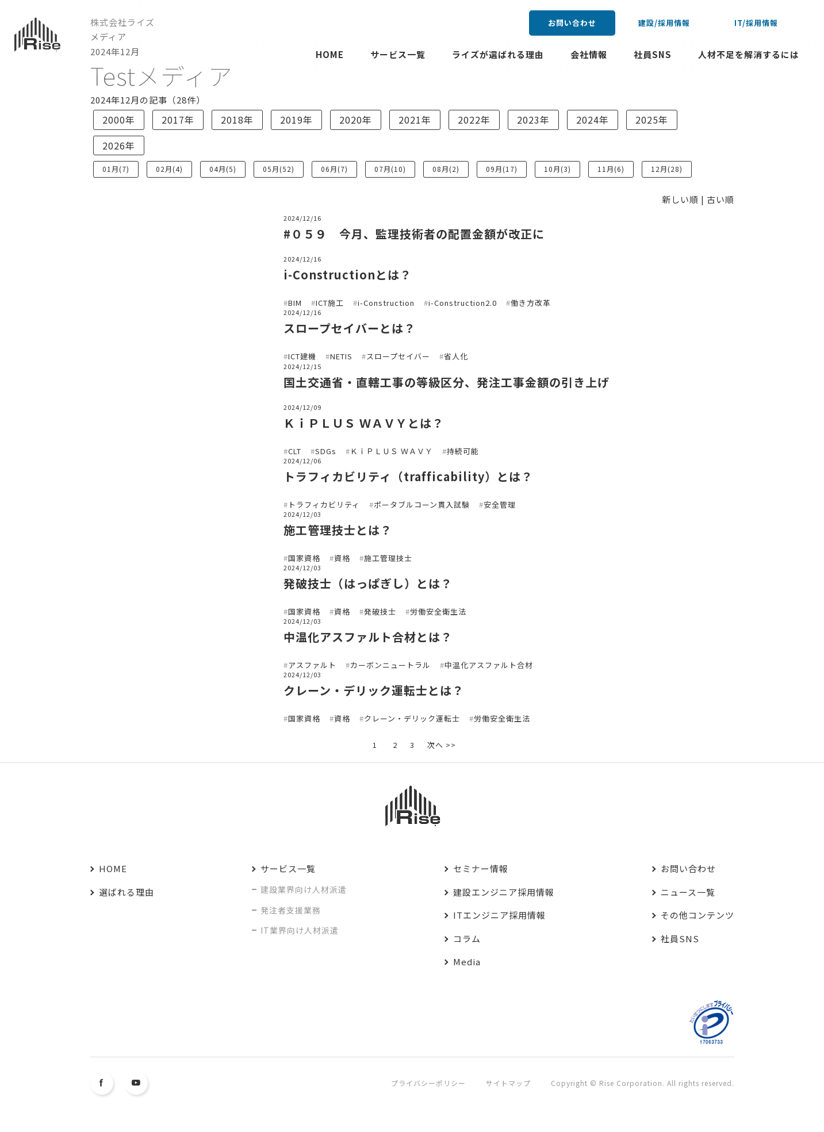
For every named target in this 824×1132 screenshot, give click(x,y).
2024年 (592, 119)
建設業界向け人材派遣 (303, 889)
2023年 (533, 119)
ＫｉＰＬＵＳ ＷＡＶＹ (391, 451)
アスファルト (312, 664)
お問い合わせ (572, 22)
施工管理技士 (388, 557)
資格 (342, 557)
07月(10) (390, 169)
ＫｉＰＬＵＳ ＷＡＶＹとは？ (363, 423)
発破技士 (380, 611)
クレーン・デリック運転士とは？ (373, 690)
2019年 (296, 119)
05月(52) (278, 169)
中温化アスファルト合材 (488, 664)
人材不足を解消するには (748, 54)
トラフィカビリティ (324, 504)
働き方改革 (531, 302)
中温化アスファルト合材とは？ (368, 636)
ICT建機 (302, 356)
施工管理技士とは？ (337, 529)
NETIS (341, 356)
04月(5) (222, 169)
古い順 (720, 199)
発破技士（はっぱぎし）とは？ (368, 583)
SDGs (325, 451)
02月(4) (169, 169)
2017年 (178, 119)
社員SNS (653, 54)
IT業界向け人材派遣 (299, 930)
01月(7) (115, 169)
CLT (294, 451)
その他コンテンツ (697, 915)
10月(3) (557, 169)
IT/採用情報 (756, 22)
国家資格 (304, 557)
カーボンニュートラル (390, 664)
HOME (330, 54)
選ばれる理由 (126, 892)
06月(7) (334, 169)
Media (467, 962)
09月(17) (502, 169)
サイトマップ (508, 1083)
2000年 (118, 119)
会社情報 (588, 54)
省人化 (456, 356)
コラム (467, 939)
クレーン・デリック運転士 (412, 718)
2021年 (414, 119)
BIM (295, 302)
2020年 (355, 119)
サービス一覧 (398, 54)
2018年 (237, 119)
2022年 (474, 119)
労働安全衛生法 (438, 611)
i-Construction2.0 (462, 302)
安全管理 (500, 504)
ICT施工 (330, 302)
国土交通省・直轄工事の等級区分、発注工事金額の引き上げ (446, 382)
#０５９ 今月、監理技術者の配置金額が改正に (414, 233)
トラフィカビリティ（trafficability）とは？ (408, 476)
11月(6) (610, 169)
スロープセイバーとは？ (349, 328)
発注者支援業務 (290, 910)
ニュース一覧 (688, 892)
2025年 (651, 119)
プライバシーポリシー (428, 1083)
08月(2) (445, 169)
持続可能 (463, 451)
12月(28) (667, 169)
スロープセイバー (398, 356)
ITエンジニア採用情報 (499, 915)
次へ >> (441, 744)
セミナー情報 (480, 868)
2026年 (118, 145)
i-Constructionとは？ (347, 274)
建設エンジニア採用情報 (503, 892)
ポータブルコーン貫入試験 (422, 504)
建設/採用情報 (664, 22)
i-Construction (386, 302)
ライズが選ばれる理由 (498, 54)
